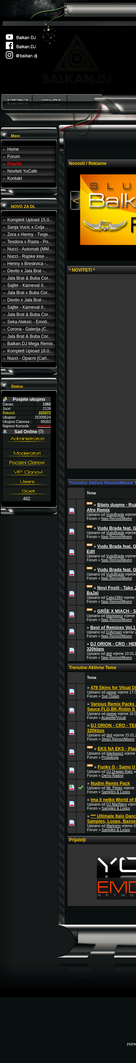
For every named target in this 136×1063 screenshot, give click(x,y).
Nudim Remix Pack (110, 783)
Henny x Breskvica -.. (27, 263)
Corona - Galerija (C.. (28, 329)
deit (109, 654)
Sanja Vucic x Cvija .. (27, 227)
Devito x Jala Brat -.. (26, 270)
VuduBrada (115, 515)
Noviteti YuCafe (22, 171)
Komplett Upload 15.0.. (29, 219)
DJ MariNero (116, 804)
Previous (74, 201)
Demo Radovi (113, 776)
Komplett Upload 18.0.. (29, 350)
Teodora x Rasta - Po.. (28, 241)
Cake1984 (114, 598)
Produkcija (110, 757)
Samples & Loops (116, 792)
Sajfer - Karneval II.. (26, 285)
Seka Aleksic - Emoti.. (28, 321)
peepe (111, 692)
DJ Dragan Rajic (119, 772)
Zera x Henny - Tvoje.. (28, 234)
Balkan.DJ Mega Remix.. (31, 343)
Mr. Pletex (114, 788)
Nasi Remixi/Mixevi (116, 519)
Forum (13, 156)
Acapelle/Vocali (113, 718)
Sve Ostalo (110, 696)
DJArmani (114, 632)
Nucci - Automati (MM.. (29, 249)
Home (13, 149)
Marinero (113, 826)
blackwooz (114, 616)
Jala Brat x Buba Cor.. (28, 292)
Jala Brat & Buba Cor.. (28, 278)
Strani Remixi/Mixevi (118, 739)
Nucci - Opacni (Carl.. (28, 358)
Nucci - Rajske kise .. (27, 256)
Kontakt (14, 178)
